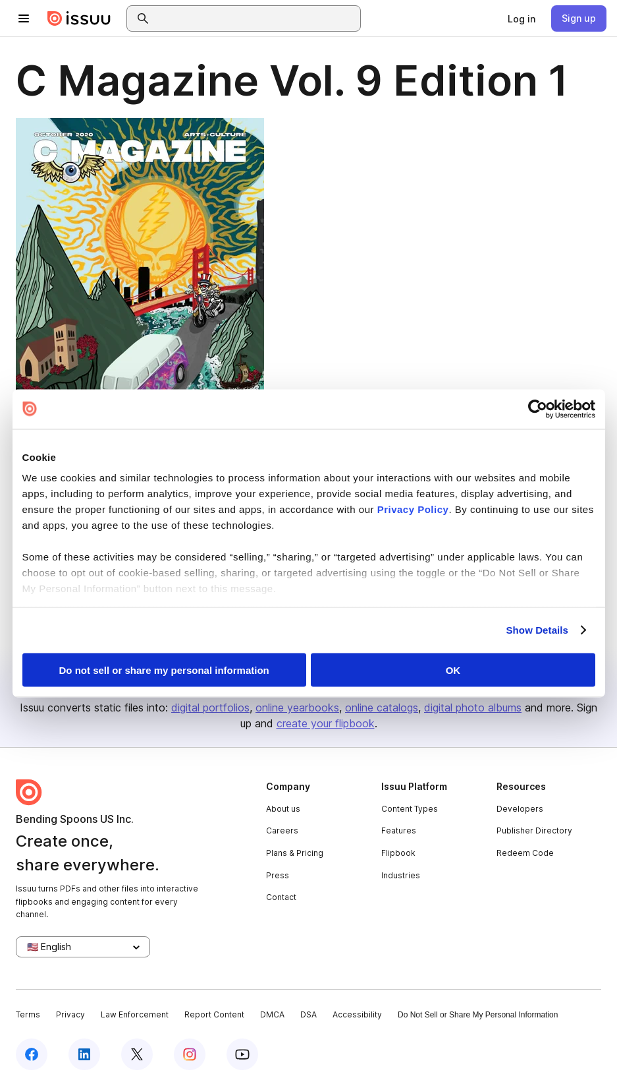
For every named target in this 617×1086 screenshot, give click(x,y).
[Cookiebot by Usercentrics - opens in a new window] (537, 409)
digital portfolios (210, 707)
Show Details (537, 630)
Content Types (409, 809)
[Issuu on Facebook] (31, 1054)
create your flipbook (326, 723)
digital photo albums (473, 707)
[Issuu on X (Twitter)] (137, 1054)
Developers (519, 809)
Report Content (214, 1014)
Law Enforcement (135, 1014)
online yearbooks (297, 707)
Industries (400, 875)
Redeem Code (525, 853)
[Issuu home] (79, 18)
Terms (28, 1014)
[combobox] (255, 18)
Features (398, 830)
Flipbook (398, 853)
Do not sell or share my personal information (164, 669)
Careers (282, 830)
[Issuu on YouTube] (242, 1054)
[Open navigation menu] (24, 18)
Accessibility (357, 1014)
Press (277, 875)
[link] (521, 18)
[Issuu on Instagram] (189, 1054)
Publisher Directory (534, 830)
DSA (308, 1014)
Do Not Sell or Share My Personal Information (478, 1014)
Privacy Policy (413, 509)
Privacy (70, 1014)
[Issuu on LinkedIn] (84, 1054)
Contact (281, 897)
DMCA (272, 1014)
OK (453, 669)
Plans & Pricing (294, 853)
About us (283, 809)
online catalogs (381, 707)
